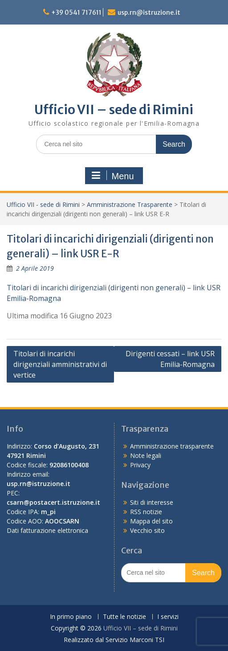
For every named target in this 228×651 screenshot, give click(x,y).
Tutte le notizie (124, 617)
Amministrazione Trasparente (129, 204)
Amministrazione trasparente (172, 446)
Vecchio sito (147, 530)
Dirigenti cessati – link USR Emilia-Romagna (170, 359)
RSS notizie (146, 511)
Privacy (140, 465)
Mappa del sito (151, 521)
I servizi (168, 617)
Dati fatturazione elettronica (47, 530)
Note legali (145, 455)
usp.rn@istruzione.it (149, 12)
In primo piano (71, 617)
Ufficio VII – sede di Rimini (113, 110)
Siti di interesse (151, 502)
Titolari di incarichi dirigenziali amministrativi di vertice (60, 364)
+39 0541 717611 (76, 12)
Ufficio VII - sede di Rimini (43, 204)
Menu (113, 175)
